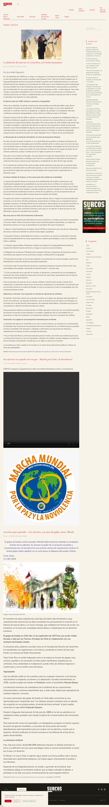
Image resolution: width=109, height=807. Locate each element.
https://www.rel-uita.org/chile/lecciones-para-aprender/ (27, 777)
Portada (71, 10)
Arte (87, 260)
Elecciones (89, 289)
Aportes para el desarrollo (94, 257)
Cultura (25, 66)
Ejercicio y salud (91, 286)
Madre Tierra (57, 17)
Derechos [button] (32, 17)
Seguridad (89, 320)
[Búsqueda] (94, 28)
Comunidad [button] (20, 17)
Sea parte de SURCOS (103, 10)
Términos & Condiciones (50, 800)
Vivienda (88, 331)
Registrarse (22, 789)
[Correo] (9, 789)
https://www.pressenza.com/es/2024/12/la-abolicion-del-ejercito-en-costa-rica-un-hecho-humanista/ (39, 352)
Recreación (89, 314)
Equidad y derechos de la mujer (45, 17)
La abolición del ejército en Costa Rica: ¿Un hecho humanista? (32, 62)
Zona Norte (89, 334)
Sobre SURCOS (81, 10)
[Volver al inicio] (7, 4)
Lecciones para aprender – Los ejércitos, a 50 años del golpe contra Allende (38, 532)
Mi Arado (89, 305)
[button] (18, 4)
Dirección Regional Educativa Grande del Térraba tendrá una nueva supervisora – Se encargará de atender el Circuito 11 (94, 52)
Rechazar (16, 801)
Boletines (89, 263)
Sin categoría (90, 323)
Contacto (92, 10)
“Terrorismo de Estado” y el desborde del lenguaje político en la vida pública (94, 73)
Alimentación (90, 251)
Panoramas (89, 308)
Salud (87, 317)
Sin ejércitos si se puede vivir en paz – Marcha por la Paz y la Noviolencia (37, 359)
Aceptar (8, 801)
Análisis (25, 536)
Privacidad (62, 800)
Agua (87, 245)
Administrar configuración (29, 801)
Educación (89, 283)
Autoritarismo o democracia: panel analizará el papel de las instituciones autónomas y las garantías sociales (94, 188)
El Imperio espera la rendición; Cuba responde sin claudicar (93, 80)
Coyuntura (89, 271)
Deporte (88, 277)
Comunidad (89, 268)
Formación (89, 297)
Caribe (88, 266)
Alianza (88, 248)
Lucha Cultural (90, 300)
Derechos (89, 280)
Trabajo (66, 17)
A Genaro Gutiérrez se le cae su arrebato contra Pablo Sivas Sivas (93, 66)
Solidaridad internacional (93, 326)
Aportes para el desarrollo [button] (7, 17)
